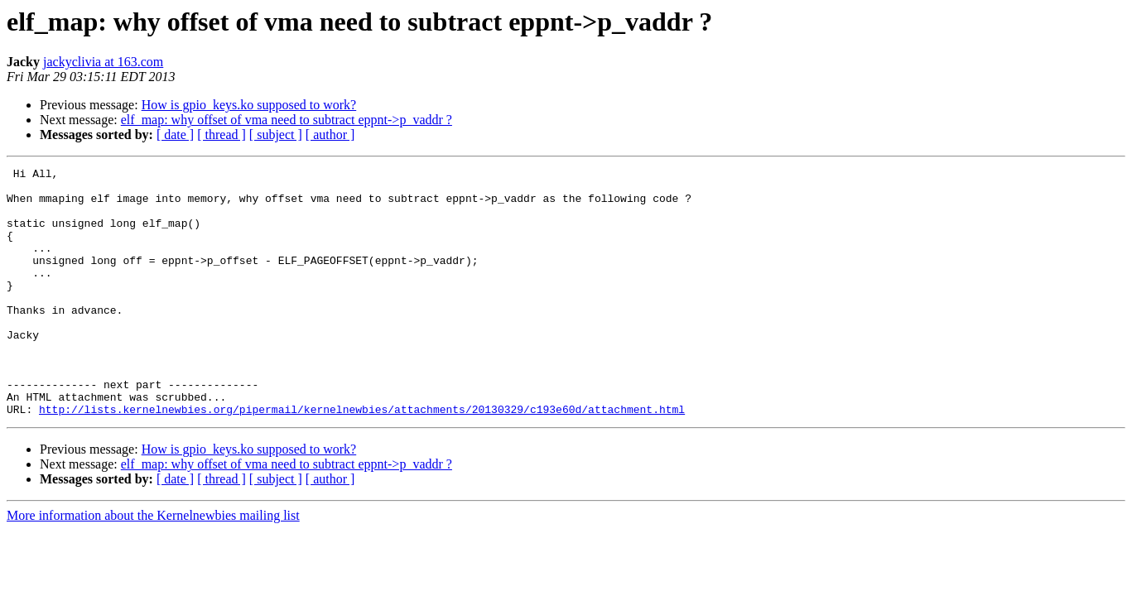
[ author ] (330, 134)
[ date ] (175, 134)
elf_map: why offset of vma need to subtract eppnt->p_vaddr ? (286, 120)
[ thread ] (221, 134)
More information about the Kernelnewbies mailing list (153, 565)
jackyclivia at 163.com (103, 62)
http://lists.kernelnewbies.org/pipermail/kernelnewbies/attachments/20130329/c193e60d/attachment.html (362, 458)
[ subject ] (275, 134)
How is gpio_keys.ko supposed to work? (249, 105)
